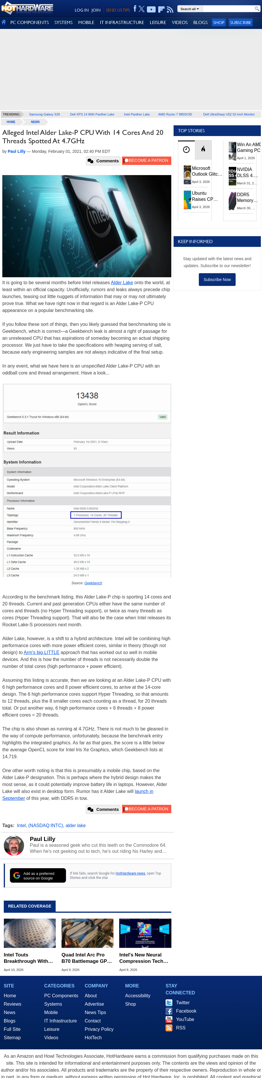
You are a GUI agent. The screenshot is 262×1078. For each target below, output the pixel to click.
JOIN (96, 10)
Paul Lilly (42, 839)
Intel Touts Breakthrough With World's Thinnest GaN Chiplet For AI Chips (29, 958)
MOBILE (86, 22)
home (11, 122)
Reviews (12, 1004)
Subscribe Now (217, 279)
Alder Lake (122, 282)
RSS (180, 1027)
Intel (21, 825)
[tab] (186, 150)
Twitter (183, 1002)
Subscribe (240, 22)
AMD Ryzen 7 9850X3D (175, 114)
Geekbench (93, 583)
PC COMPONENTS (29, 22)
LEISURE (158, 22)
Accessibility (137, 995)
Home (10, 995)
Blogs (9, 1020)
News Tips (95, 1012)
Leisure (51, 1029)
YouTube (185, 1019)
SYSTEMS (63, 22)
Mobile (51, 1012)
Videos (51, 1037)
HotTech (93, 1037)
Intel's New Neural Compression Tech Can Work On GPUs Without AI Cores (142, 958)
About (91, 995)
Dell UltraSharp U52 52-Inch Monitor (229, 114)
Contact (93, 1020)
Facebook (186, 1011)
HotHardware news (130, 873)
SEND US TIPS (118, 10)
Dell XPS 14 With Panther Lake (92, 114)
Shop (218, 22)
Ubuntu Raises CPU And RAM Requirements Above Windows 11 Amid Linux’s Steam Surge (206, 196)
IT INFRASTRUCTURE (122, 22)
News (35, 122)
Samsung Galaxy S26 (44, 114)
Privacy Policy (99, 1029)
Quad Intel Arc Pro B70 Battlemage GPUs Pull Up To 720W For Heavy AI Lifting (87, 958)
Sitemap (12, 1037)
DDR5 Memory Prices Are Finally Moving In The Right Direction (247, 198)
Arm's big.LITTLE (41, 652)
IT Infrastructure (60, 1020)
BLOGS (200, 22)
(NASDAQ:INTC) (45, 825)
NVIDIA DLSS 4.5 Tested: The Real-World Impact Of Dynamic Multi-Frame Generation (248, 173)
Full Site (12, 1029)
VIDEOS (180, 22)
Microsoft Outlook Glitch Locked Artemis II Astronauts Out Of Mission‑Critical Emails (207, 171)
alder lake (75, 825)
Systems (53, 1004)
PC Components (61, 995)
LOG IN (82, 10)
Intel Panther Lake (137, 114)
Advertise (94, 1004)
